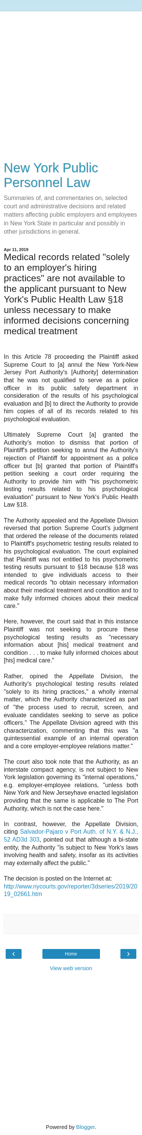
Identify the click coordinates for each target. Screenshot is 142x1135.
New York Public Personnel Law (51, 175)
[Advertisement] (71, 82)
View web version (71, 968)
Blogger (85, 1127)
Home (71, 954)
